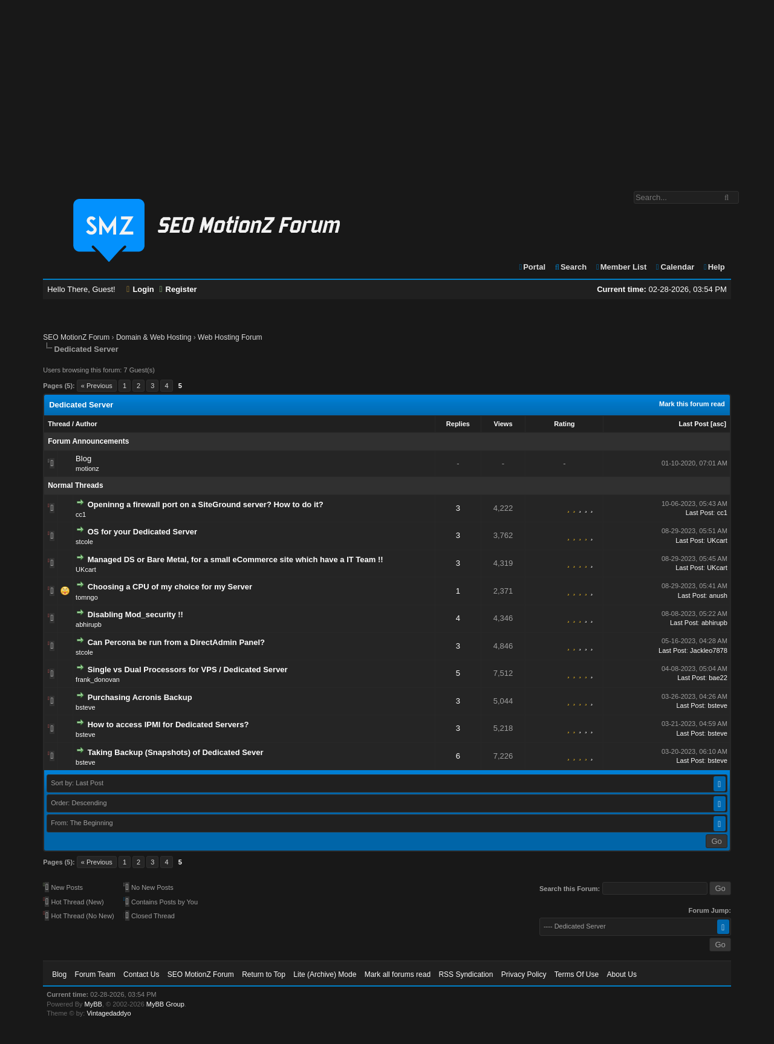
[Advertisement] (387, 89)
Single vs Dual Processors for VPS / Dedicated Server (188, 669)
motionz (87, 468)
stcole (84, 541)
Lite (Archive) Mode (324, 974)
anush (718, 595)
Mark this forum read (692, 403)
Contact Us (141, 974)
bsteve (85, 707)
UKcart (717, 540)
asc (718, 423)
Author (86, 423)
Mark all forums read (398, 974)
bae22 (718, 677)
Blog (83, 458)
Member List (620, 266)
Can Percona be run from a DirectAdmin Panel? (176, 642)
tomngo (87, 597)
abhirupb (89, 624)
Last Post (694, 423)
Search (570, 266)
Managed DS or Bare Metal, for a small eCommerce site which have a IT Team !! (235, 559)
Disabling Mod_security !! (135, 614)
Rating (564, 423)
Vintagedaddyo (108, 1013)
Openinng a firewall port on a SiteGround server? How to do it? (206, 504)
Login (140, 289)
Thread (59, 423)
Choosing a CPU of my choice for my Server (170, 586)
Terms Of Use (576, 974)
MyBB (93, 1004)
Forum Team (95, 974)
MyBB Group (165, 1004)
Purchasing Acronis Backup (140, 697)
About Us (622, 974)
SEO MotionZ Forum (76, 337)
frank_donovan (98, 679)
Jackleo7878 (708, 650)
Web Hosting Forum (230, 337)
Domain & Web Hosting (154, 337)
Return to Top (263, 974)
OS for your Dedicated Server (142, 531)
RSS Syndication (465, 974)
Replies (458, 423)
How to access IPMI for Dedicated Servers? (168, 724)
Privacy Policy (524, 974)
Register (178, 289)
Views (503, 423)
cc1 (81, 514)
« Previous (96, 385)
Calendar (674, 266)
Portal (531, 266)
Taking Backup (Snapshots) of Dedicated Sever (176, 752)
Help (714, 266)
